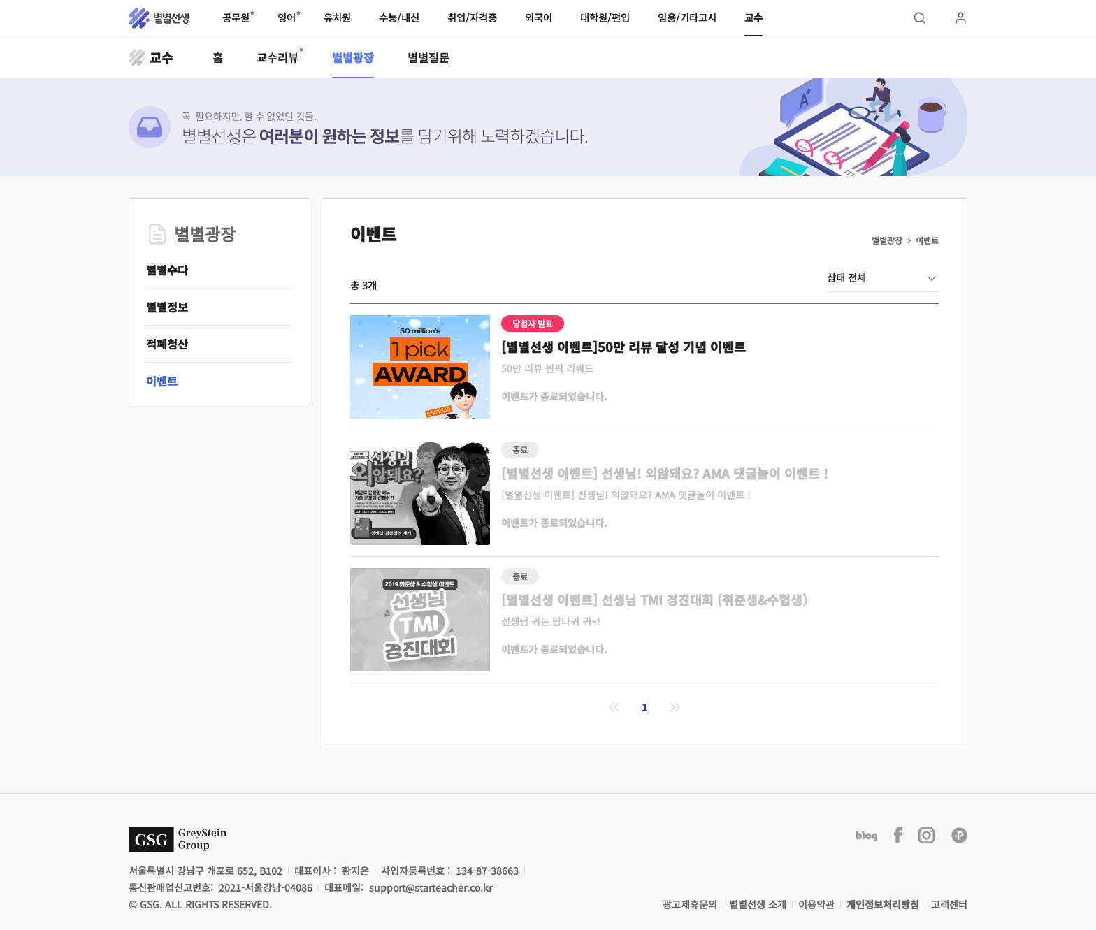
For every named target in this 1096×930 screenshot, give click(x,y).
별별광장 (353, 57)
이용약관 (816, 904)
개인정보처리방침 (882, 904)
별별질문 (428, 57)
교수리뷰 (277, 57)
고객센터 (949, 904)
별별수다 (167, 269)
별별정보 (167, 306)
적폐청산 (167, 343)
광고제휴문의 (690, 904)
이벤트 (162, 380)
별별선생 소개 (757, 904)
